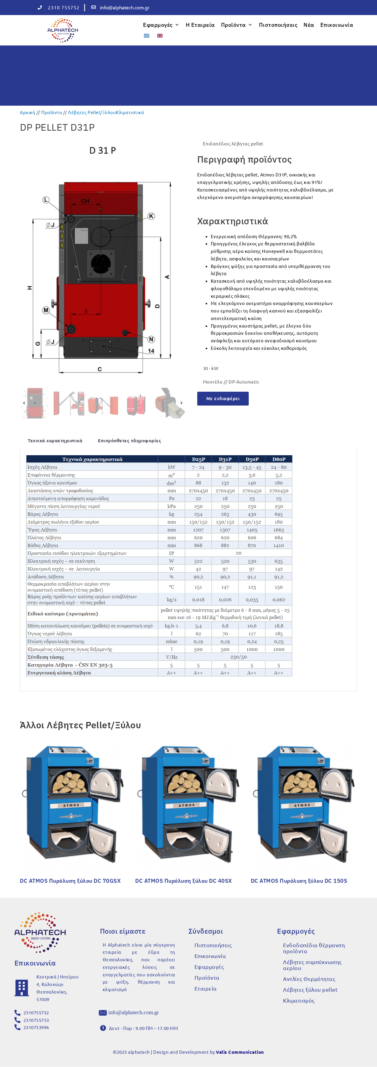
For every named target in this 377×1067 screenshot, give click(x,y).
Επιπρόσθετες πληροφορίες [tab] (129, 440)
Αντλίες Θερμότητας (309, 978)
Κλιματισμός (299, 1000)
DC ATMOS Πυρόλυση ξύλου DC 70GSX (70, 880)
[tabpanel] (188, 570)
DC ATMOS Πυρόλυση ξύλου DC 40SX (183, 880)
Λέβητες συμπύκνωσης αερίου (312, 964)
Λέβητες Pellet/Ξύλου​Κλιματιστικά (106, 112)
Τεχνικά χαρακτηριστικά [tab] (55, 440)
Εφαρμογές (209, 966)
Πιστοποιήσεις (213, 944)
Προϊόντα (51, 112)
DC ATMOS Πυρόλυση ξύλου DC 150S (299, 880)
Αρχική (27, 112)
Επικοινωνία (210, 955)
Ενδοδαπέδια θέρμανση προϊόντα (314, 947)
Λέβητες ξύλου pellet (310, 989)
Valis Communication (240, 1052)
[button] (161, 25)
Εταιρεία (206, 988)
